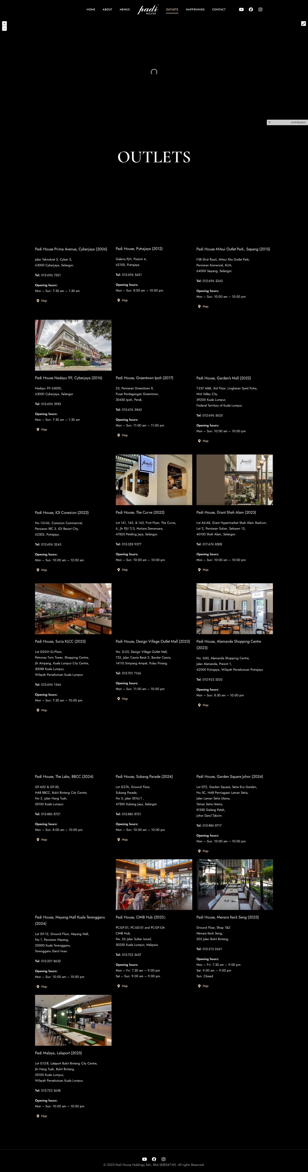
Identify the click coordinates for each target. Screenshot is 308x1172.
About (107, 9)
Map (42, 314)
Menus (125, 9)
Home (91, 9)
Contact (219, 9)
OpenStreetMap (280, 122)
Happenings (195, 9)
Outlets (172, 9)
